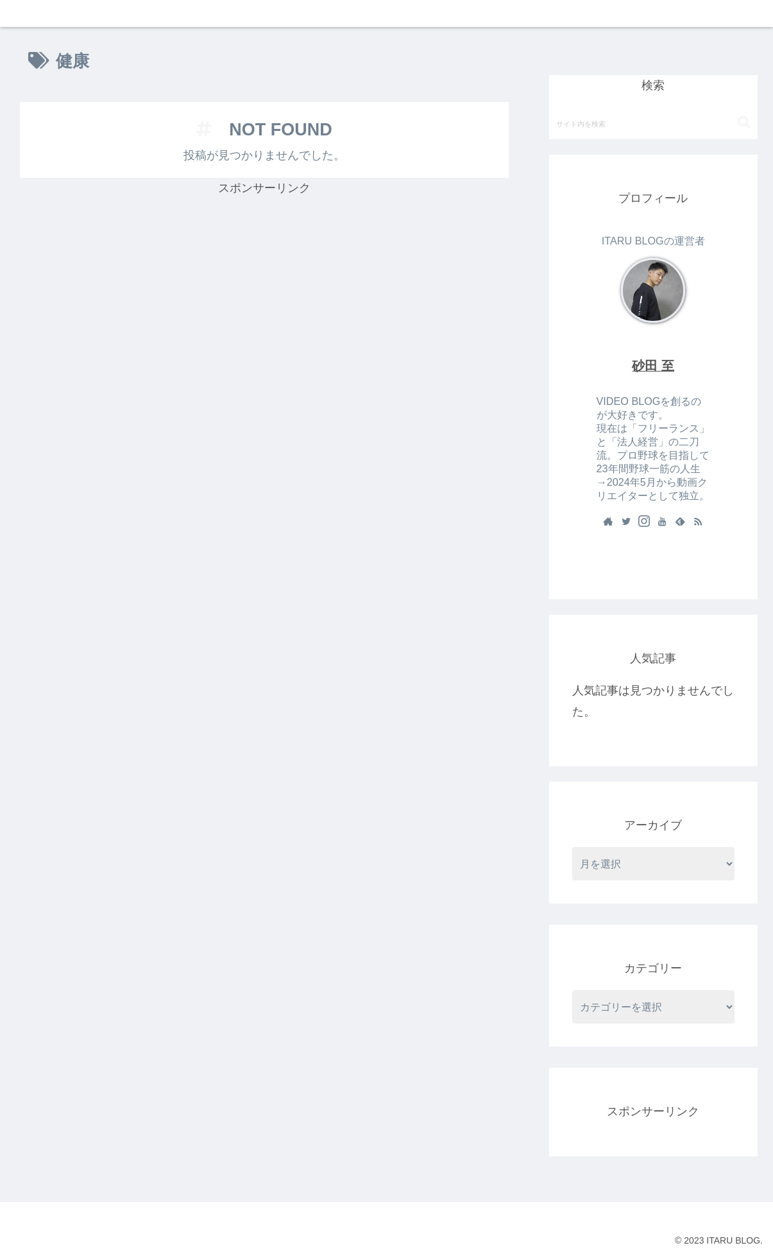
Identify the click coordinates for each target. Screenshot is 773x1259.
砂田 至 (653, 366)
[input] (653, 123)
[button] (744, 123)
